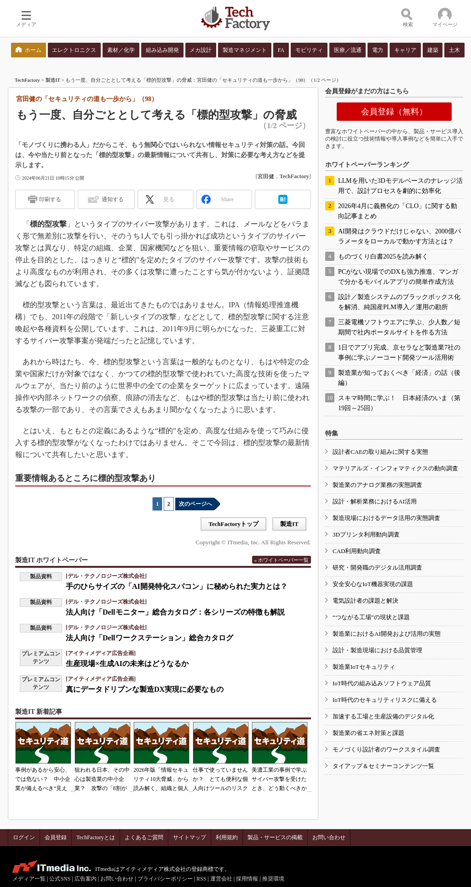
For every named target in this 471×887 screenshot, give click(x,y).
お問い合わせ (328, 837)
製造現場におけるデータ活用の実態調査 (386, 517)
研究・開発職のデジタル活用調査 (377, 567)
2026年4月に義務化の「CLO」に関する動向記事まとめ (397, 211)
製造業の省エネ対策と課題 (368, 732)
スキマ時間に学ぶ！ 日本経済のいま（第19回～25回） (399, 403)
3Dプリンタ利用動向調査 (366, 534)
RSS (201, 879)
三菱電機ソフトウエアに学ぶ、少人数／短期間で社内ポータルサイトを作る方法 (399, 327)
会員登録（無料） (394, 111)
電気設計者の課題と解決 (365, 600)
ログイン (24, 837)
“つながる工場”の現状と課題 (371, 617)
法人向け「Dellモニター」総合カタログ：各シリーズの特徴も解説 (175, 612)
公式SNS (59, 879)
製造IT (53, 80)
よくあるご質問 (144, 837)
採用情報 (247, 879)
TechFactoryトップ (233, 523)
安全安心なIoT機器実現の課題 (373, 584)
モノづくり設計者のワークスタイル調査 (386, 749)
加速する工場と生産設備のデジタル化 (383, 716)
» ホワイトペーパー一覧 (281, 560)
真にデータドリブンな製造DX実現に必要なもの (145, 689)
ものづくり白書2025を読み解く (383, 256)
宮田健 (266, 176)
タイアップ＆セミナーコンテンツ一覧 (383, 766)
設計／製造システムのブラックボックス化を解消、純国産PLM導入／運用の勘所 (399, 302)
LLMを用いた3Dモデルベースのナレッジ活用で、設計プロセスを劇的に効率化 (400, 185)
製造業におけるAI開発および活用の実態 (387, 633)
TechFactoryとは (95, 837)
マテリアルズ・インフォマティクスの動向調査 (395, 468)
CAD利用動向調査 (357, 551)
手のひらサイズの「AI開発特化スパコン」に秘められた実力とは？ (176, 586)
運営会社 (221, 879)
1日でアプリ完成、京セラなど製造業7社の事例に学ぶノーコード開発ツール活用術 (399, 352)
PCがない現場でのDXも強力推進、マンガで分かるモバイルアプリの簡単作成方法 (398, 276)
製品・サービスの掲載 (275, 837)
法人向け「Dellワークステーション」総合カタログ (149, 638)
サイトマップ (189, 837)
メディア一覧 (29, 879)
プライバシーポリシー (165, 879)
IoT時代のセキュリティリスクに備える (385, 699)
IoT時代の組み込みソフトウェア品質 (382, 683)
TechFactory (27, 80)
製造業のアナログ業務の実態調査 (377, 484)
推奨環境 (273, 879)
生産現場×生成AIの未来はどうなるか (127, 663)
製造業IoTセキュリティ (364, 666)
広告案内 (86, 879)
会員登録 (56, 837)
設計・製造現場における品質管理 (377, 650)
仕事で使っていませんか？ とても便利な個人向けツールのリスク (220, 779)
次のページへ (195, 504)
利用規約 (227, 837)
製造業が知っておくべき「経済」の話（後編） (399, 377)
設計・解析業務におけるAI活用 (375, 501)
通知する (113, 199)
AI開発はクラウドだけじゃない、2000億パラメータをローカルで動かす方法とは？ (399, 236)
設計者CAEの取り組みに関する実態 (380, 451)
